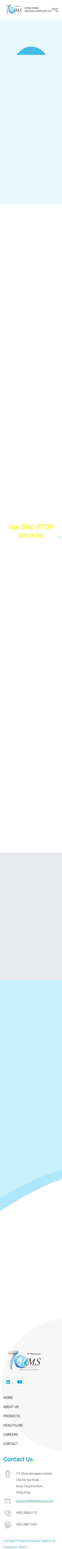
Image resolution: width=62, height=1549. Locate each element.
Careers (10, 1435)
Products (11, 1416)
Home (8, 1398)
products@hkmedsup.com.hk (34, 1501)
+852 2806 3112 (26, 1512)
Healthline (13, 1425)
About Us (11, 1407)
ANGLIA (22, 1547)
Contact (10, 1444)
